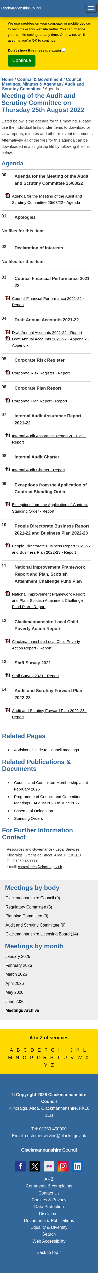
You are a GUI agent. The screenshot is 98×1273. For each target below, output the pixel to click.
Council (49, 1150)
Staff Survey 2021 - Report (35, 676)
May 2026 (14, 992)
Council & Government (39, 79)
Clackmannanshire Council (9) (32, 898)
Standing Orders (28, 818)
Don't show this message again (34, 50)
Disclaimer (49, 1213)
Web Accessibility (48, 1241)
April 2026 (14, 983)
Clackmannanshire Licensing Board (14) (41, 934)
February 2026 (18, 965)
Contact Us (49, 1193)
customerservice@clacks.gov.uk (55, 1135)
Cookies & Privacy (49, 1199)
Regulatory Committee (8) (28, 907)
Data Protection (49, 1206)
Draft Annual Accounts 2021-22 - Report (47, 332)
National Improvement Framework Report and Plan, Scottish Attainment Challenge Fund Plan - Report (48, 600)
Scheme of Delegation (33, 811)
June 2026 (15, 1001)
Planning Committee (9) (26, 916)
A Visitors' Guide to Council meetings (46, 750)
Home (8, 79)
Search (49, 1234)
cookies (27, 23)
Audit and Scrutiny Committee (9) (35, 925)
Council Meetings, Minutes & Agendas (41, 81)
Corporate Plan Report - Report (39, 401)
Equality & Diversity (49, 1227)
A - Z (49, 1179)
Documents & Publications (49, 1220)
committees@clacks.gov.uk (40, 867)
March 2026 (16, 974)
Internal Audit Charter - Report (38, 470)
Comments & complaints (49, 1186)
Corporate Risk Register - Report (41, 373)
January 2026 (17, 956)
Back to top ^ (49, 1252)
